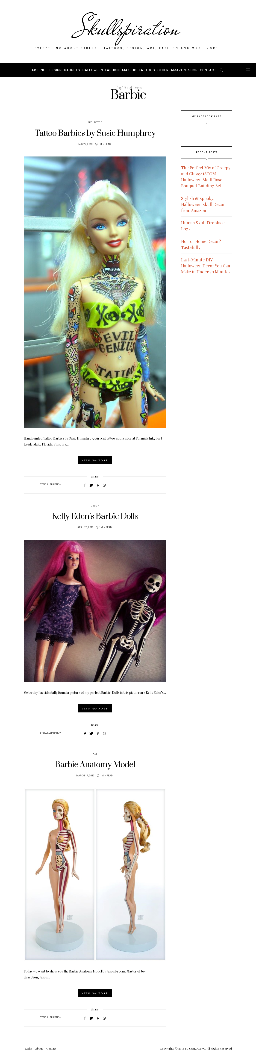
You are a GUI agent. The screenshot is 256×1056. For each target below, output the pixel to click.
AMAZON (178, 70)
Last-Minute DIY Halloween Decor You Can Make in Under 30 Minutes (205, 266)
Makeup (129, 70)
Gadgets (72, 70)
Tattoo (98, 122)
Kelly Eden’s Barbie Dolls (95, 516)
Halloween (92, 70)
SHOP (193, 70)
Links (28, 1048)
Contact (208, 70)
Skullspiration (128, 28)
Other (162, 70)
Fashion (112, 70)
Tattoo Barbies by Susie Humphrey (95, 133)
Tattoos (147, 70)
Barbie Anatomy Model (95, 765)
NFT (44, 70)
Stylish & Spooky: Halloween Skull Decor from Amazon (203, 204)
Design (56, 70)
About (39, 1048)
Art (35, 70)
